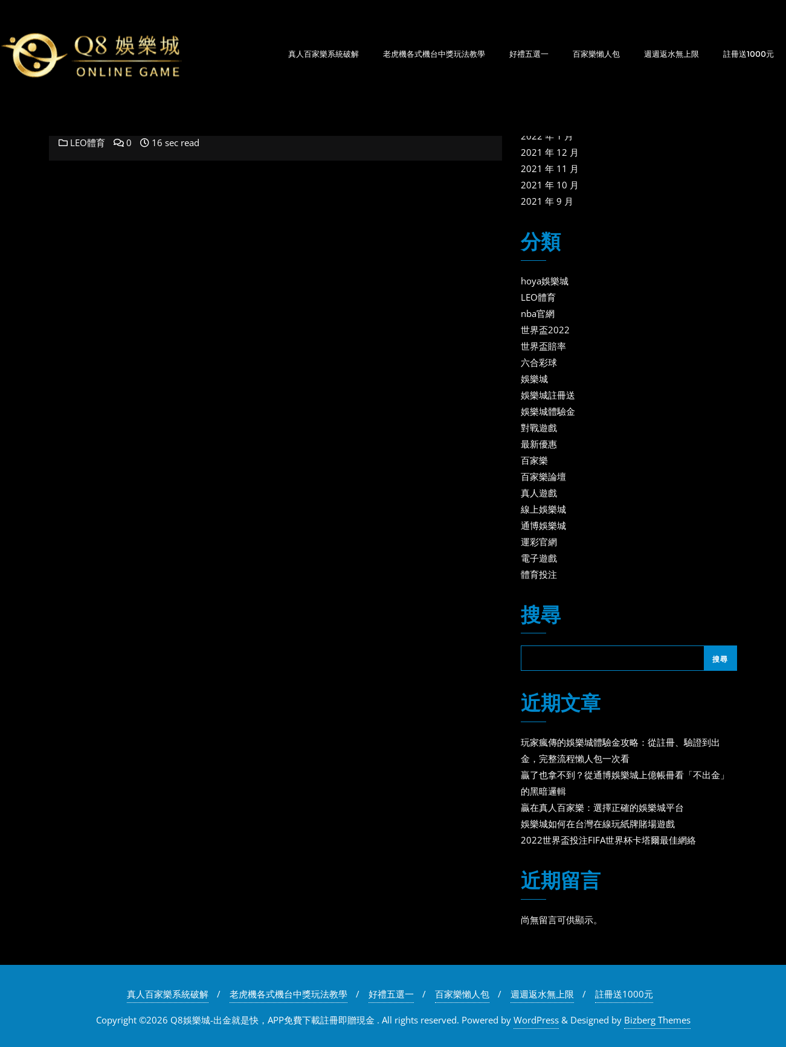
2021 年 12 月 (550, 152)
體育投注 (539, 574)
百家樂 (534, 460)
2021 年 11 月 (550, 168)
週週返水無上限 (542, 994)
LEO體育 (82, 142)
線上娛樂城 (543, 509)
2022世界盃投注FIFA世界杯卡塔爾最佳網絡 (608, 840)
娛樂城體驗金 (548, 411)
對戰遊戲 (539, 427)
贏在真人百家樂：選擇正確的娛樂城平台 (602, 807)
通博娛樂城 (543, 525)
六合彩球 (539, 362)
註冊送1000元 (624, 994)
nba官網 (538, 313)
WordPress (536, 1020)
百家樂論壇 (543, 476)
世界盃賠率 (543, 346)
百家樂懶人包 (462, 994)
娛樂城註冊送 (548, 395)
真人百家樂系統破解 (167, 994)
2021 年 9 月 (547, 201)
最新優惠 (539, 444)
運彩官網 (539, 542)
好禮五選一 (391, 994)
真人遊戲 (539, 493)
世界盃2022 (545, 330)
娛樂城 (534, 379)
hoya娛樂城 (545, 281)
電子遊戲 (539, 558)
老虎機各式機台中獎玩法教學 (288, 994)
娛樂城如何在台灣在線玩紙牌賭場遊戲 (598, 824)
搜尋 (541, 616)
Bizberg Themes (657, 1020)
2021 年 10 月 (550, 185)
